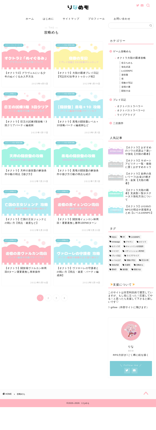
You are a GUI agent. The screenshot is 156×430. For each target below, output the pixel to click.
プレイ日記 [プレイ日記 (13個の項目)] (116, 261)
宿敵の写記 (127, 88)
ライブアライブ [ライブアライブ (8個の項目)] (133, 261)
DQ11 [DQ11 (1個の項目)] (114, 242)
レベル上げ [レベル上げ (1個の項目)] (116, 266)
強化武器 (125, 72)
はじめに (48, 18)
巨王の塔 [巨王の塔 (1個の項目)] (145, 266)
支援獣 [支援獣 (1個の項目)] (127, 270)
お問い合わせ (122, 18)
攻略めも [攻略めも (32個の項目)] (139, 270)
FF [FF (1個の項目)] (124, 242)
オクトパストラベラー (130, 111)
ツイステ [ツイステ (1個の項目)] (115, 256)
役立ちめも (127, 68)
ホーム (30, 18)
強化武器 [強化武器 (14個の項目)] (115, 270)
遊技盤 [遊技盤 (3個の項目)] (125, 275)
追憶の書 (125, 92)
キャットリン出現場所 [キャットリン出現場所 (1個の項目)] (134, 252)
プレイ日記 (119, 105)
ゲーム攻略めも (122, 56)
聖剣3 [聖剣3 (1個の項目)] (114, 275)
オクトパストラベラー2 (131, 115)
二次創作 (118, 128)
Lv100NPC (127, 76)
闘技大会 (125, 96)
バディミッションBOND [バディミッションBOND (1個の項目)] (134, 256)
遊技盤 (124, 80)
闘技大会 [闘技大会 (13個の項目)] (137, 275)
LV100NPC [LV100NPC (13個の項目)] (135, 242)
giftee (114, 312)
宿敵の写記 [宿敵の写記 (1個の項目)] (131, 266)
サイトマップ (71, 18)
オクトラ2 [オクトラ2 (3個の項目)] (116, 252)
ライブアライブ (126, 120)
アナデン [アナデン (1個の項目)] (129, 247)
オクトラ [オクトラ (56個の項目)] (142, 247)
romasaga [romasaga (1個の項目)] (116, 247)
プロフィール (96, 18)
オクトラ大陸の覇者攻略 (131, 63)
